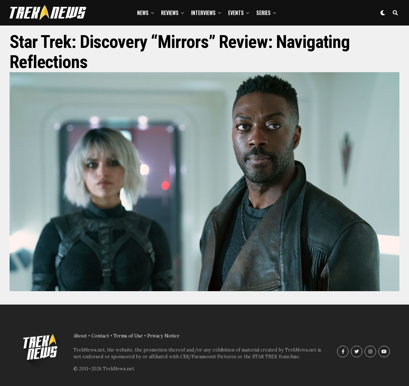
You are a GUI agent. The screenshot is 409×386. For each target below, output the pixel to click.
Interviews (203, 13)
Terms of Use (128, 336)
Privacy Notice (163, 336)
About (80, 336)
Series (263, 13)
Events (236, 13)
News (143, 13)
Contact (100, 336)
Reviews (170, 13)
